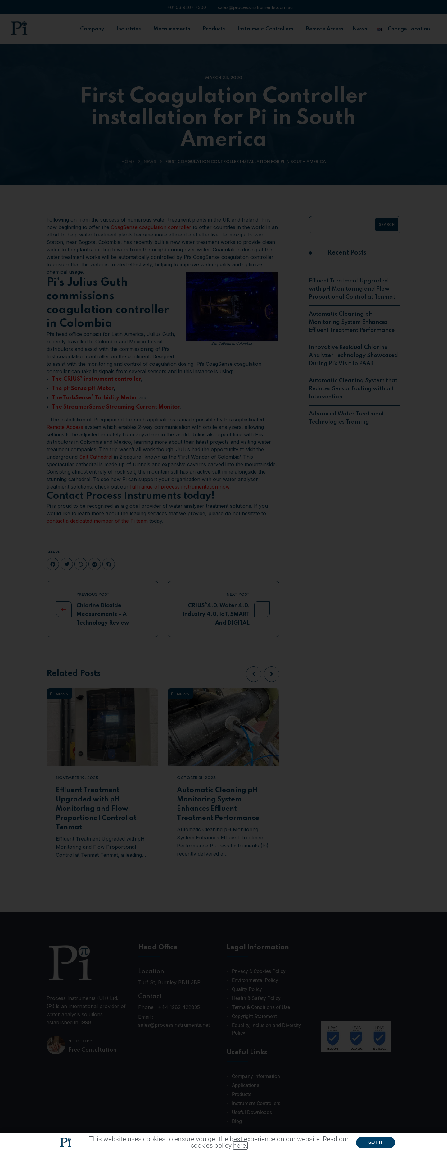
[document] (223, 576)
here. (240, 1146)
